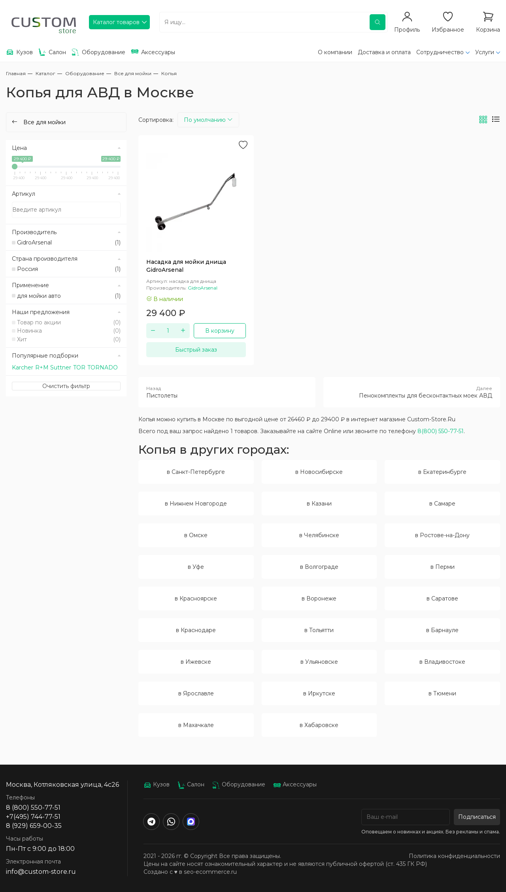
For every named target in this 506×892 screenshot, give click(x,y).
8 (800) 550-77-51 (33, 807)
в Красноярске (196, 598)
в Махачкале (196, 725)
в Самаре (442, 503)
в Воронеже (319, 598)
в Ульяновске (319, 661)
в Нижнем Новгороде (196, 503)
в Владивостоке (442, 661)
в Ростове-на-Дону (442, 535)
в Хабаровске (319, 725)
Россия (69, 269)
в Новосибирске (319, 471)
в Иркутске (319, 693)
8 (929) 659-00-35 (34, 826)
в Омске (196, 535)
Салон (190, 784)
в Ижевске (196, 661)
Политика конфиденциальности (454, 856)
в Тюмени (442, 693)
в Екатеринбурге (442, 471)
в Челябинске (319, 535)
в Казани (319, 503)
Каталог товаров (116, 22)
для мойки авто (69, 296)
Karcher (22, 367)
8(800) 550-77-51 (440, 431)
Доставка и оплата (384, 52)
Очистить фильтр (66, 386)
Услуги (484, 52)
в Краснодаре (196, 630)
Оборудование (238, 784)
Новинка (69, 331)
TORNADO (102, 367)
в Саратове (442, 598)
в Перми (442, 566)
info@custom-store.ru (41, 871)
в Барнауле (442, 630)
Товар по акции (69, 322)
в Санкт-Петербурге (196, 471)
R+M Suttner (53, 367)
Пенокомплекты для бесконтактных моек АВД (412, 392)
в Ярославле (196, 693)
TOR (79, 367)
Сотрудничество (440, 52)
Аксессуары (295, 784)
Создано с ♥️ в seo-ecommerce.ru (190, 871)
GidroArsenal (69, 242)
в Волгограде (319, 566)
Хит (69, 339)
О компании (335, 52)
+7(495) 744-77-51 (33, 816)
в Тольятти (319, 630)
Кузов (156, 784)
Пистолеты (227, 392)
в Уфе (196, 566)
